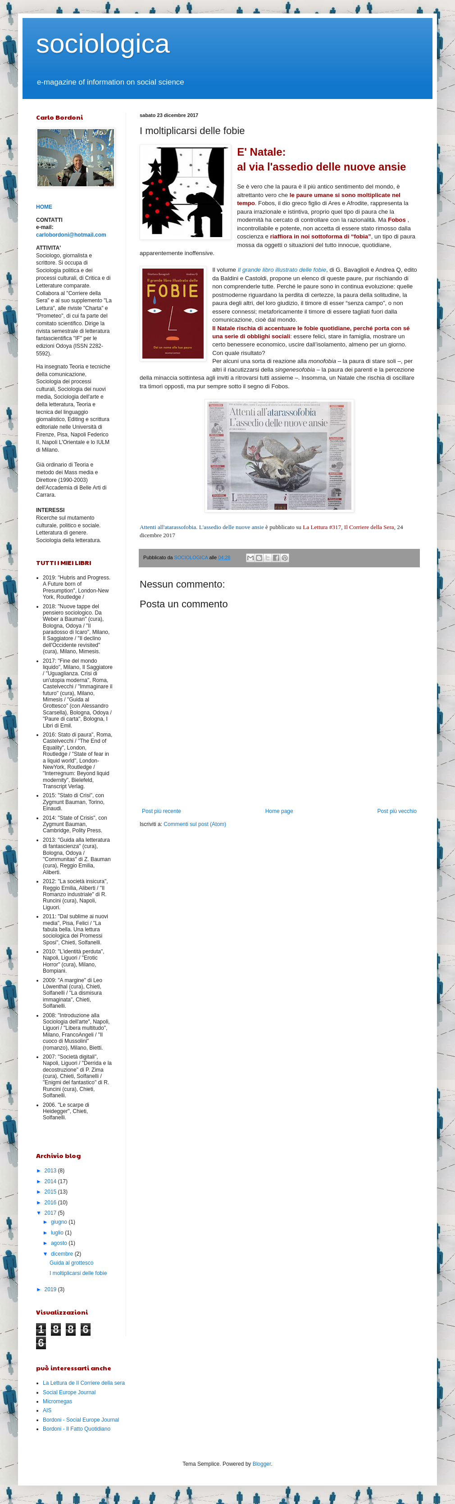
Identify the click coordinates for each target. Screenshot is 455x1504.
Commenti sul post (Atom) (195, 824)
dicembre (63, 1254)
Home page (279, 811)
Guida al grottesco (71, 1263)
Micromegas (57, 1401)
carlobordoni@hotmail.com (71, 235)
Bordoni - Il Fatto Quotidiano (76, 1429)
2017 (51, 1213)
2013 (51, 1170)
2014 (51, 1181)
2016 (51, 1202)
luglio (58, 1233)
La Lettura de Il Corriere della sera (84, 1383)
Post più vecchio (397, 811)
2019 (51, 1289)
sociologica (103, 43)
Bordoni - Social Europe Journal (81, 1420)
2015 (51, 1192)
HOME (44, 207)
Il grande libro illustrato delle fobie (282, 269)
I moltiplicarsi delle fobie (78, 1273)
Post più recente (161, 811)
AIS (47, 1410)
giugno (59, 1222)
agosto (59, 1243)
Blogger (262, 1464)
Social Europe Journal (69, 1392)
